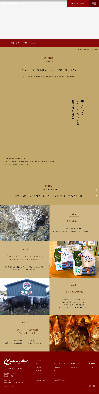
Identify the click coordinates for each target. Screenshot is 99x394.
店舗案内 (92, 364)
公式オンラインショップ (43, 381)
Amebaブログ (58, 367)
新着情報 (38, 367)
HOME (38, 364)
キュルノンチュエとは (61, 364)
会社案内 (74, 367)
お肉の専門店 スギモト (60, 381)
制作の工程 (74, 364)
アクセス (92, 367)
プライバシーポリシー (61, 371)
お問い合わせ (40, 371)
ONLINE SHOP (78, 3)
